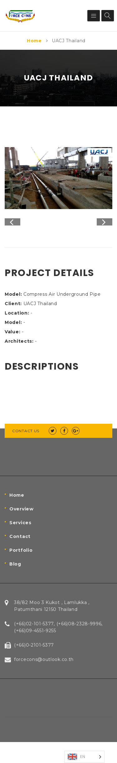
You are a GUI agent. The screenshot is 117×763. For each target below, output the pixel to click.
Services (20, 543)
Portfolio (20, 571)
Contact (20, 557)
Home (34, 41)
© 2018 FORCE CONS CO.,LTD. (58, 750)
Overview (21, 530)
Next (104, 232)
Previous (12, 232)
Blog (15, 585)
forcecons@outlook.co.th (44, 680)
